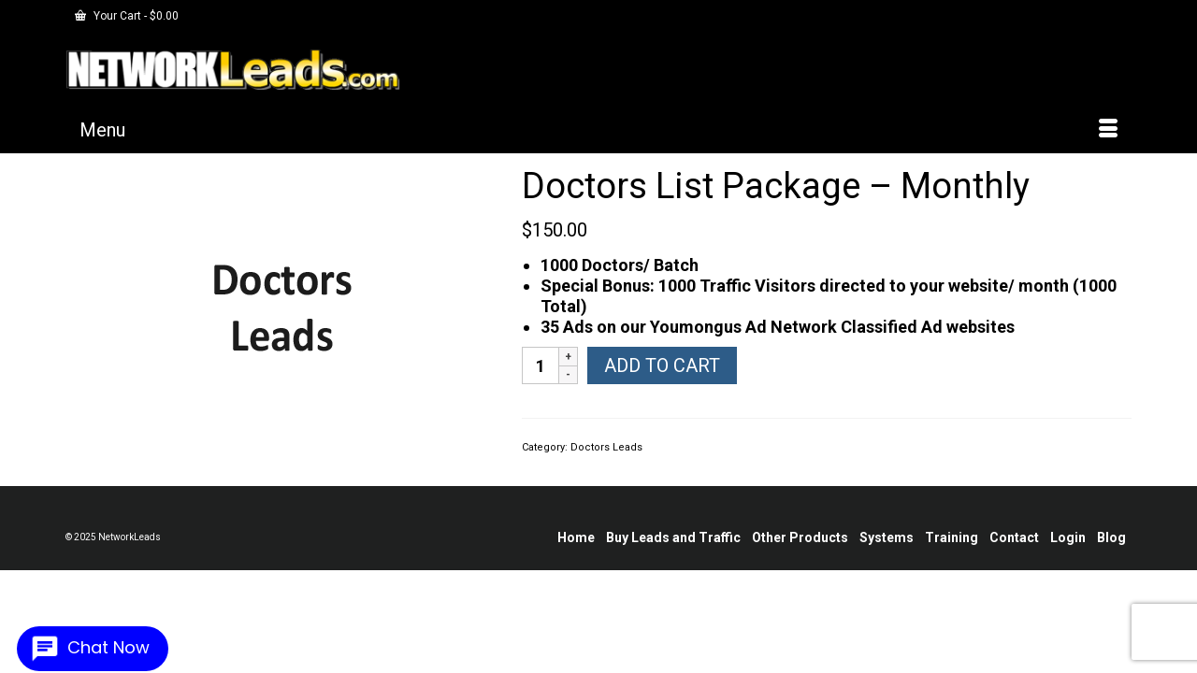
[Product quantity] (540, 379)
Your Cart (127, 15)
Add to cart (662, 379)
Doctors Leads (606, 461)
